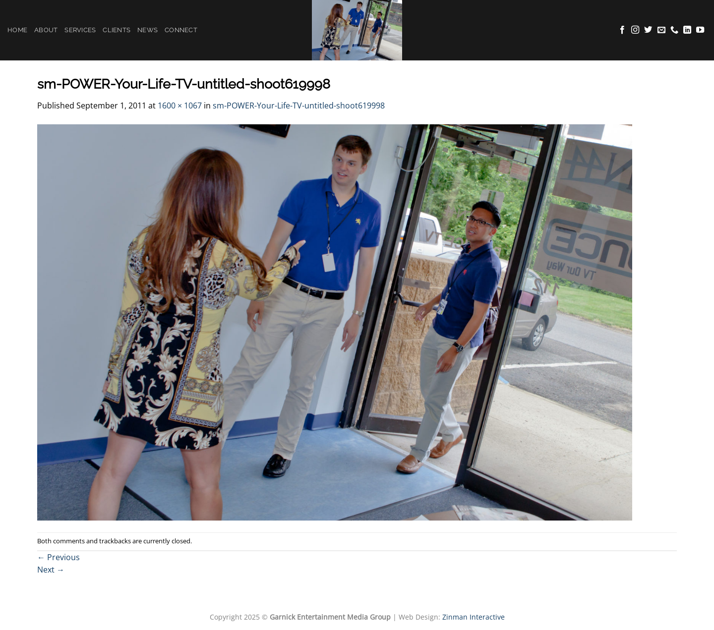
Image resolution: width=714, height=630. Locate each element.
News (147, 30)
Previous (58, 557)
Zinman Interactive (473, 617)
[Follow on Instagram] (635, 30)
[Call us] (674, 30)
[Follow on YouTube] (700, 30)
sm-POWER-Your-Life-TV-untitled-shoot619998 (299, 105)
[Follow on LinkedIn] (687, 30)
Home (17, 30)
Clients (116, 30)
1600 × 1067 (180, 105)
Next (50, 569)
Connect (181, 30)
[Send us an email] (661, 30)
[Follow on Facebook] (622, 30)
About (46, 30)
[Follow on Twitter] (648, 30)
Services (80, 30)
